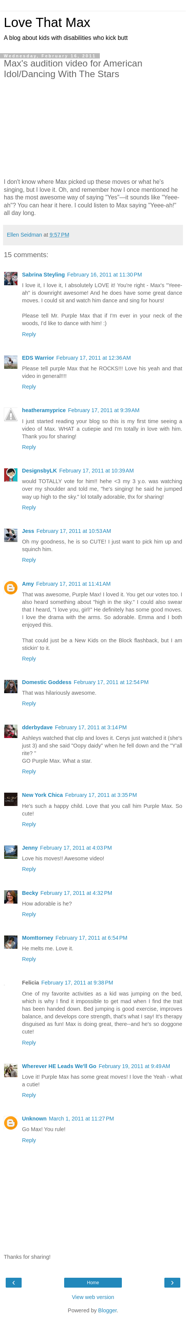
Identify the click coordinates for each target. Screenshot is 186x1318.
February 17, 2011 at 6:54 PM (91, 938)
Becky (30, 893)
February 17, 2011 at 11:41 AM (73, 584)
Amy (28, 584)
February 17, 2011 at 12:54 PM (111, 682)
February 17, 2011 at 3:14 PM (91, 727)
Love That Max (47, 22)
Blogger (107, 1310)
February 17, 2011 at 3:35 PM (101, 795)
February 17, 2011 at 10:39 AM (96, 471)
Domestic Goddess (46, 682)
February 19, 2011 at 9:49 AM (134, 1066)
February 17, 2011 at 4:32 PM (76, 893)
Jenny (30, 848)
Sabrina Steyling (43, 275)
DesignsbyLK (39, 471)
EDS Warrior (38, 358)
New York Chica (42, 795)
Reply (29, 334)
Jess (28, 531)
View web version (93, 1297)
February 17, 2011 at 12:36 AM (93, 358)
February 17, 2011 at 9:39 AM (103, 410)
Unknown (34, 1119)
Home (93, 1282)
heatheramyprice (44, 410)
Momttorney (37, 938)
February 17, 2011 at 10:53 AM (73, 531)
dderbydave (37, 727)
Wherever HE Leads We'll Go (59, 1066)
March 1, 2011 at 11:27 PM (81, 1119)
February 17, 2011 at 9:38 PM (77, 983)
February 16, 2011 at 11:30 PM (104, 275)
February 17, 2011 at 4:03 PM (76, 848)
